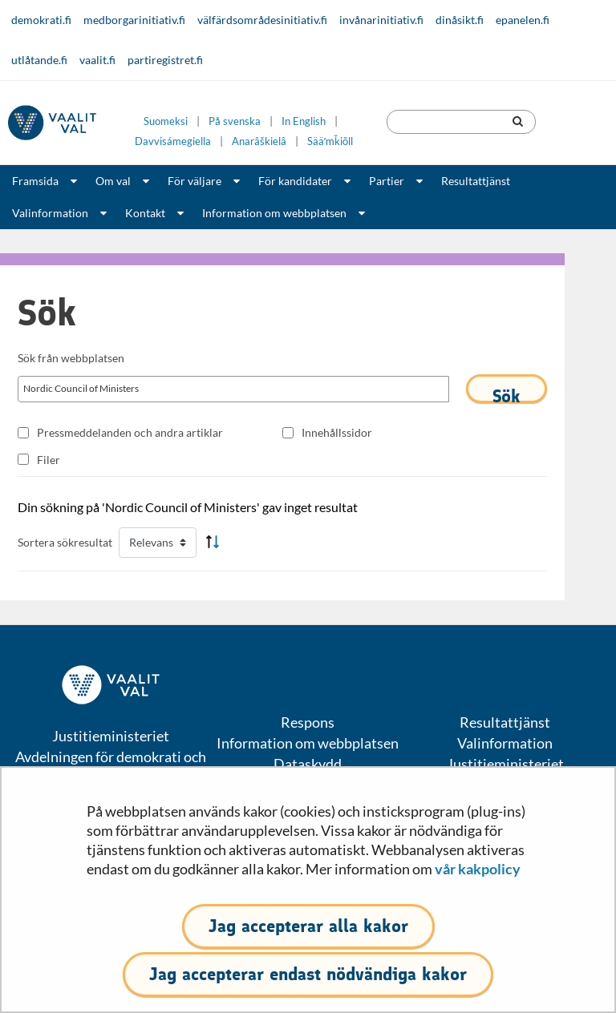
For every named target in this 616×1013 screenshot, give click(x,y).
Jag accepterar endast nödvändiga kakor (308, 974)
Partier (386, 181)
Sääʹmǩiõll (330, 141)
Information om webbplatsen (274, 213)
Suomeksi (166, 121)
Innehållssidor (337, 432)
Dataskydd (308, 764)
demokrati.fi (41, 19)
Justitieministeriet (505, 764)
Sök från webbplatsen (71, 358)
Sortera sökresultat (65, 542)
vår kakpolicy (478, 869)
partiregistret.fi (165, 60)
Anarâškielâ (259, 141)
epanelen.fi (522, 19)
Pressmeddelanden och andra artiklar (130, 432)
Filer (48, 459)
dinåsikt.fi (460, 19)
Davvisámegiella (173, 141)
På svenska (235, 121)
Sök (506, 394)
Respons (307, 722)
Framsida (35, 181)
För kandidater (295, 181)
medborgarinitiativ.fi (134, 19)
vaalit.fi (97, 60)
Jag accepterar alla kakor (308, 926)
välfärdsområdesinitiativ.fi (262, 19)
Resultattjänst (475, 181)
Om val (113, 181)
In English (304, 121)
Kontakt (145, 213)
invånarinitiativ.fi (381, 19)
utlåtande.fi (39, 60)
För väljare (194, 181)
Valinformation (50, 213)
